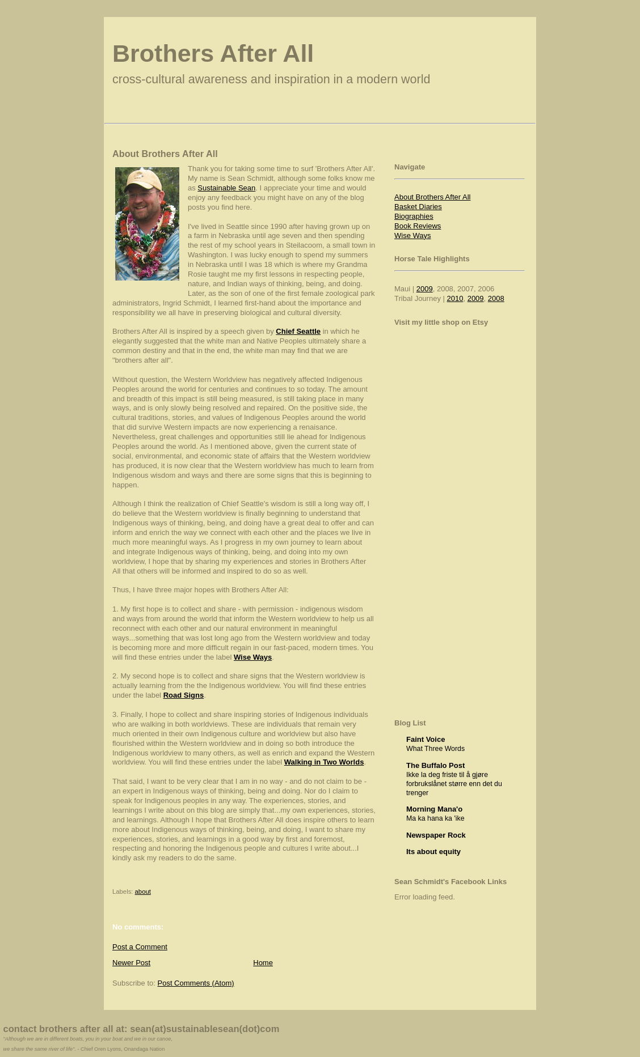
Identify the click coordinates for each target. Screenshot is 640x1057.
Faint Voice (425, 739)
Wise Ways (412, 235)
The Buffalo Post (435, 765)
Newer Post (131, 962)
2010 (455, 298)
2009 (424, 289)
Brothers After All (213, 53)
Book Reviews (417, 226)
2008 (496, 298)
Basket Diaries (418, 206)
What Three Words (435, 749)
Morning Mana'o (434, 809)
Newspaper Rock (436, 835)
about (143, 891)
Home (263, 962)
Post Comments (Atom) (196, 983)
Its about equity (433, 851)
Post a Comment (139, 947)
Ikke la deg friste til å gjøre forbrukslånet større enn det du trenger (454, 784)
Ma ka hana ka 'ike (435, 818)
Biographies (413, 216)
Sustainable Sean (226, 188)
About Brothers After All (432, 197)
